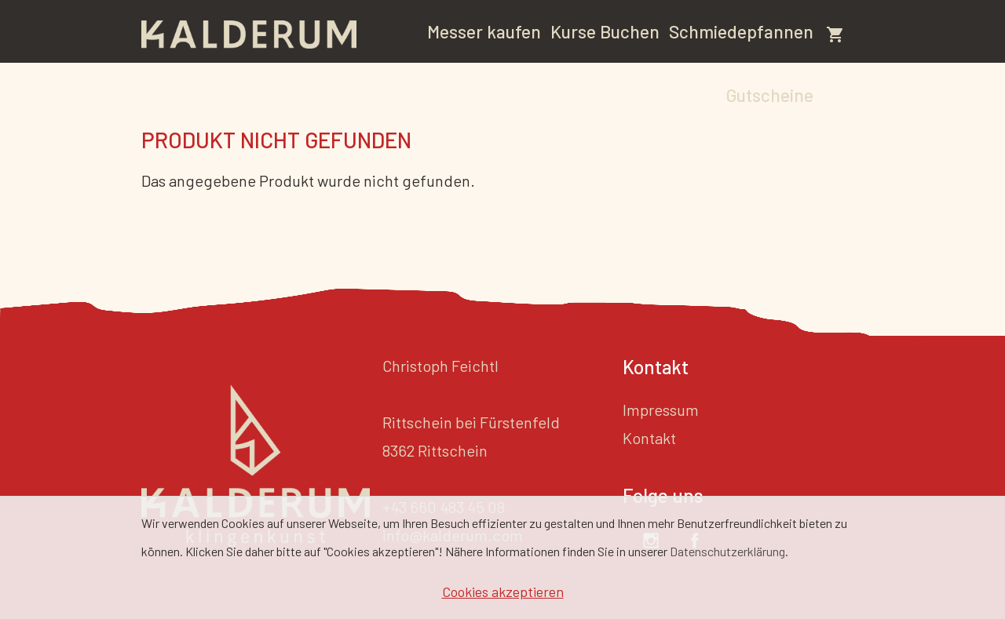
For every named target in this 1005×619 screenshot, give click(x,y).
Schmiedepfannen (741, 31)
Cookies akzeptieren (503, 591)
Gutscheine (769, 95)
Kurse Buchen (605, 31)
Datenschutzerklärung (727, 551)
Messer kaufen (484, 31)
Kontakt (649, 437)
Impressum (661, 409)
